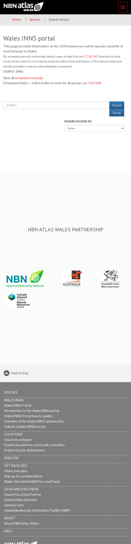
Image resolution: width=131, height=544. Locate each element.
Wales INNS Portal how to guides (28, 416)
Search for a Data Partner (22, 494)
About (10, 518)
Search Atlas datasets (20, 499)
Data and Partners (21, 489)
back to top (19, 373)
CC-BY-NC (91, 56)
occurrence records (29, 78)
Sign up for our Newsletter (23, 476)
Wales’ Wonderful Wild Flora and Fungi (32, 481)
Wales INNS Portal (17, 405)
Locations (13, 434)
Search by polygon (18, 439)
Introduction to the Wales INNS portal (31, 410)
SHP (98, 83)
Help (8, 531)
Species (34, 19)
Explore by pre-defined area (24, 450)
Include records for (78, 121)
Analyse (11, 458)
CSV (91, 83)
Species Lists (14, 505)
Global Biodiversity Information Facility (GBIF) (37, 510)
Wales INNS (13, 400)
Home (16, 19)
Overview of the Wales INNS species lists (34, 421)
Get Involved (15, 465)
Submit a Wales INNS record (25, 426)
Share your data (15, 471)
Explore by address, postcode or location (34, 445)
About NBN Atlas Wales (21, 523)
